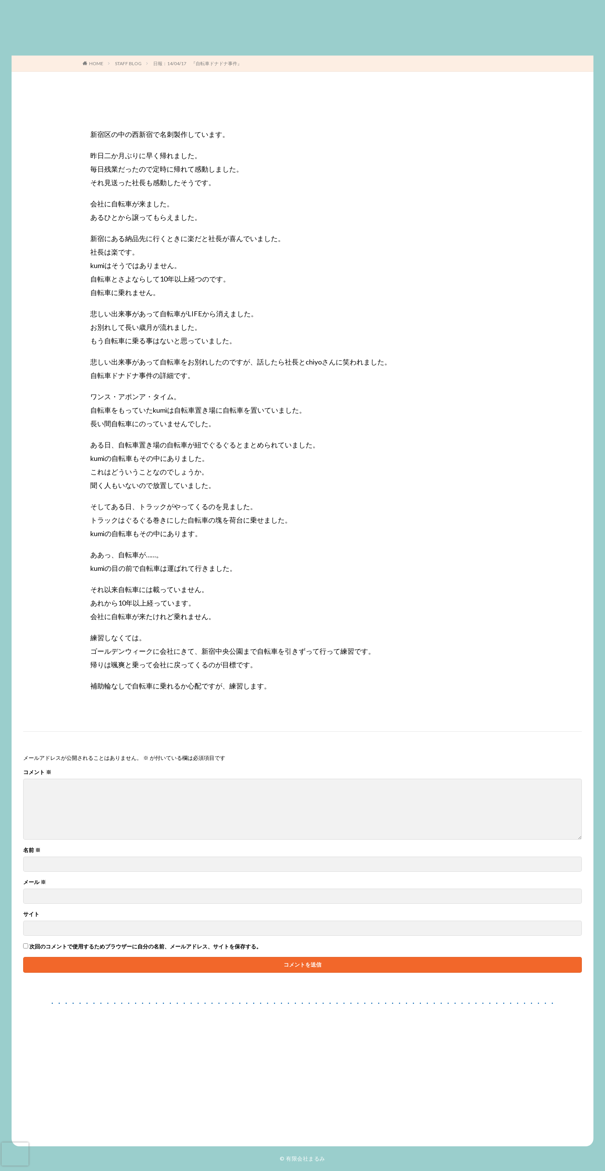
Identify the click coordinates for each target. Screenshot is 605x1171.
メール (34, 882)
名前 (32, 850)
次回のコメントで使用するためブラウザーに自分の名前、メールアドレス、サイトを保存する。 (145, 946)
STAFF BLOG (128, 63)
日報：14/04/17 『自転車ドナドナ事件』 (197, 63)
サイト (31, 914)
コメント (37, 772)
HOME (96, 63)
